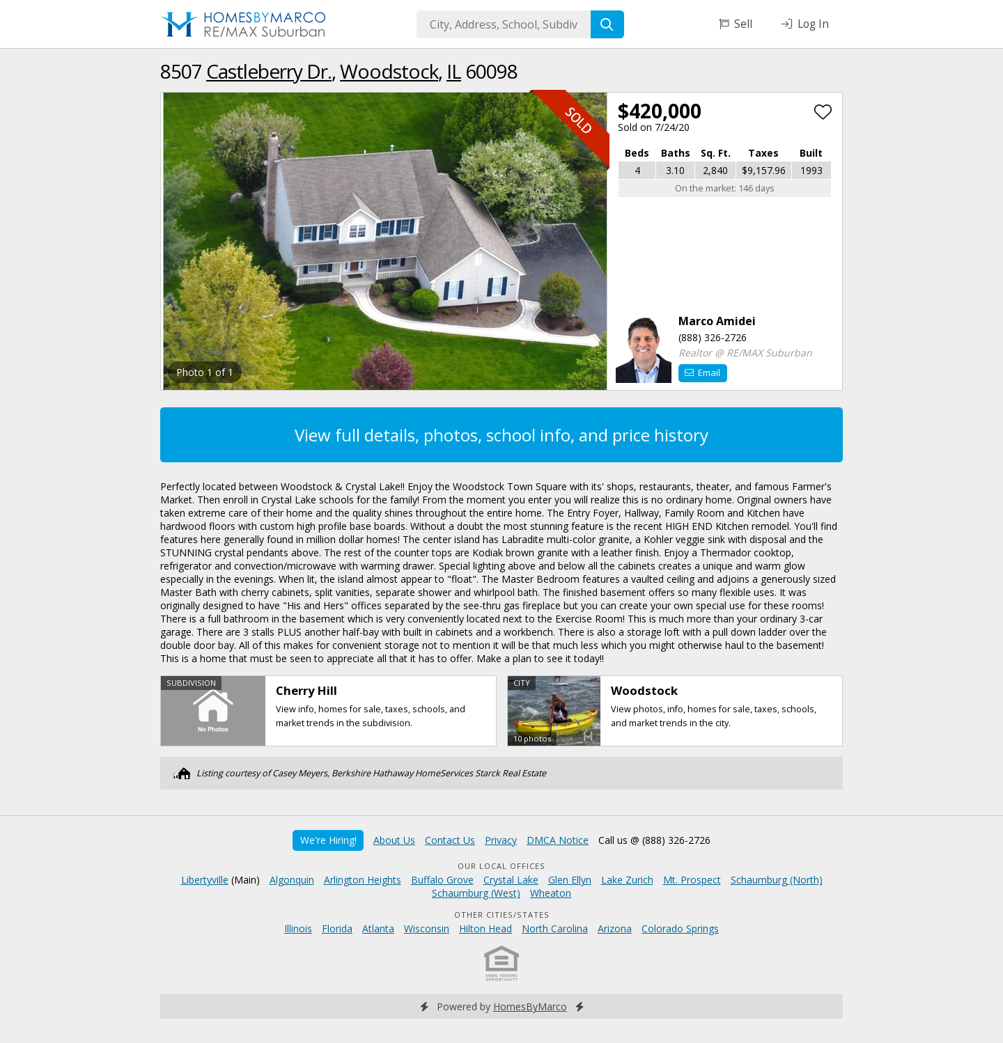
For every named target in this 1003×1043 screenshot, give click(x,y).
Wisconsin (426, 928)
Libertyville (204, 879)
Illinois (298, 928)
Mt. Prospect (692, 879)
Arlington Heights (362, 879)
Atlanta (378, 928)
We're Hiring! (328, 840)
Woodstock (389, 71)
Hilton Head (485, 928)
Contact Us (450, 840)
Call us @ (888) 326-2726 (654, 840)
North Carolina (555, 928)
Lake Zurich (627, 879)
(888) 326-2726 (712, 337)
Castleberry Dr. (269, 71)
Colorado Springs (680, 928)
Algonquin (292, 879)
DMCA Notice (558, 840)
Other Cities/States (502, 914)
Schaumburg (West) (476, 893)
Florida (337, 928)
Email (702, 372)
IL (453, 71)
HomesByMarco (530, 1006)
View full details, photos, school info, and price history (501, 434)
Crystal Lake (510, 879)
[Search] (607, 24)
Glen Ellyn (569, 879)
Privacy (501, 840)
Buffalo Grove (442, 879)
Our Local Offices (501, 866)
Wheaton (550, 893)
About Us (394, 840)
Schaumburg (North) (777, 879)
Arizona (615, 928)
